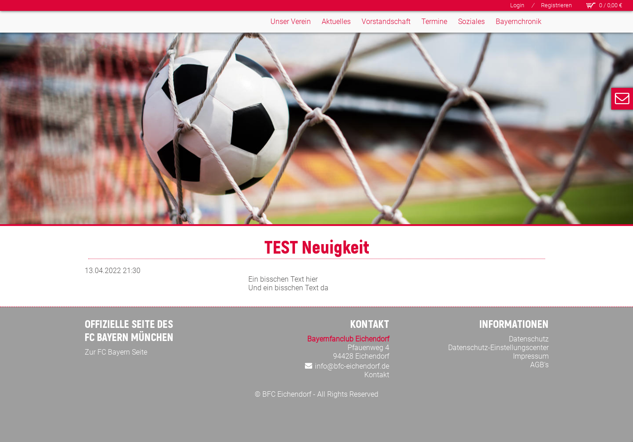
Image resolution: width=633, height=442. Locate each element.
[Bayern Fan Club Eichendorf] (114, 40)
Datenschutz (529, 339)
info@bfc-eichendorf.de (352, 366)
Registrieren (556, 5)
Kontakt (376, 374)
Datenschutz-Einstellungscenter (498, 347)
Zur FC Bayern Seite (116, 352)
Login (517, 5)
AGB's (539, 364)
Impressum (531, 356)
